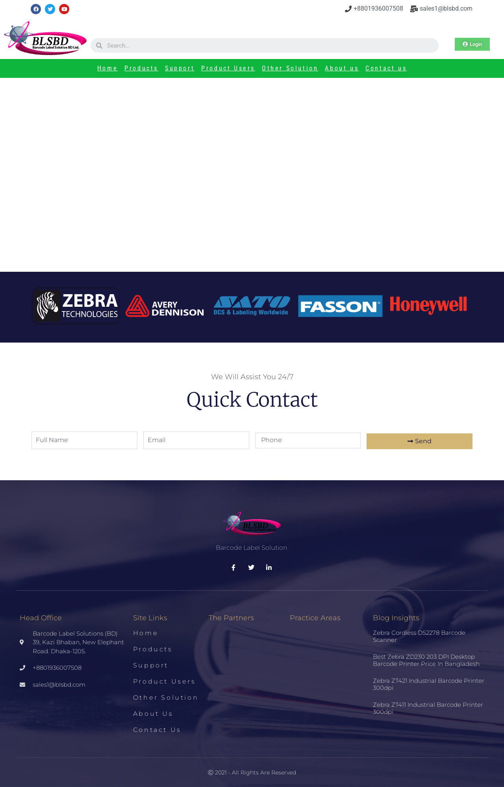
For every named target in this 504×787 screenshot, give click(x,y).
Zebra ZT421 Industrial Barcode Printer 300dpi (428, 684)
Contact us (386, 68)
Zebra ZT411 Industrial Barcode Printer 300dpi (428, 708)
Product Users (228, 68)
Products (141, 68)
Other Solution (290, 68)
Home (107, 68)
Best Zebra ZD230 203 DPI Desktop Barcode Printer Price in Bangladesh (426, 660)
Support (180, 68)
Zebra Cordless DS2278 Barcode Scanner (419, 636)
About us (342, 68)
